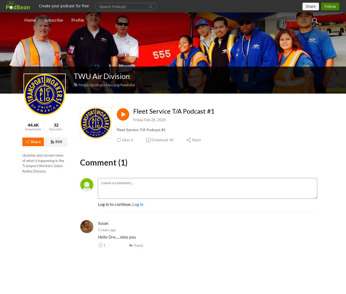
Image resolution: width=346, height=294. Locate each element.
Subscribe (53, 19)
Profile (77, 19)
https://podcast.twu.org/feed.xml (104, 84)
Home (30, 19)
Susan (103, 223)
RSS (56, 141)
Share (33, 141)
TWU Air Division (102, 76)
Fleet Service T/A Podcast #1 (174, 111)
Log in (137, 204)
